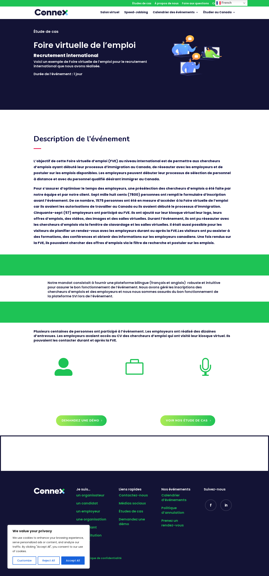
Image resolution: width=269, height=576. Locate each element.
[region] (48, 547)
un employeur (88, 511)
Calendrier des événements (174, 12)
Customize (24, 560)
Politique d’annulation (172, 510)
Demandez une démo (80, 420)
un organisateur (90, 495)
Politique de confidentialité (103, 558)
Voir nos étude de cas (187, 420)
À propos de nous (167, 3)
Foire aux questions (195, 3)
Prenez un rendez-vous (172, 523)
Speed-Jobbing (136, 12)
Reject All (48, 560)
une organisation (91, 519)
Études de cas (141, 3)
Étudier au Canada (217, 12)
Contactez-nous (133, 495)
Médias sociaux (132, 503)
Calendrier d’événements (173, 497)
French (224, 3)
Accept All (73, 560)
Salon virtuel (109, 12)
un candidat (87, 503)
